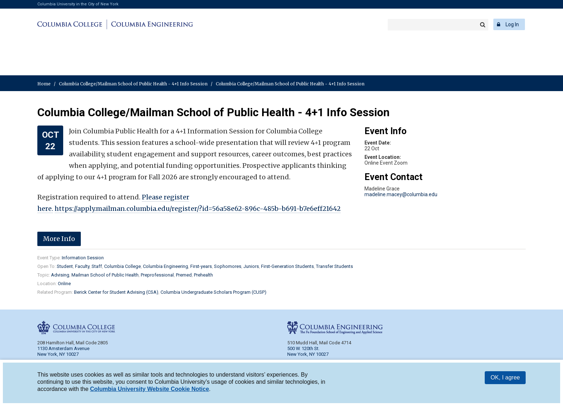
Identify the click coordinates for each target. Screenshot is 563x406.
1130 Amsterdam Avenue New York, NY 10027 (63, 351)
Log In (512, 24)
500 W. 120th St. (303, 348)
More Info (59, 239)
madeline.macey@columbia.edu (400, 194)
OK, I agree (505, 378)
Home (44, 83)
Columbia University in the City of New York (77, 4)
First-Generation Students (287, 266)
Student (65, 266)
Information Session (83, 257)
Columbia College (70, 24)
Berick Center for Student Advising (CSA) (116, 292)
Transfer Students (334, 266)
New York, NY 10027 (308, 354)
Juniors (251, 266)
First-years (201, 266)
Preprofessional (157, 275)
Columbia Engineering (151, 24)
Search (482, 24)
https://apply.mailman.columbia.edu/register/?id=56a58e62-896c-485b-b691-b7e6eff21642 (198, 208)
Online (64, 283)
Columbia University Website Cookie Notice (149, 390)
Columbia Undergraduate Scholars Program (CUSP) (213, 292)
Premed (184, 275)
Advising (60, 275)
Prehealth (203, 275)
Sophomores (227, 266)
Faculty (82, 266)
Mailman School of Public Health (105, 275)
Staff (97, 266)
